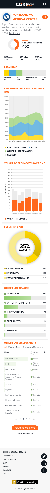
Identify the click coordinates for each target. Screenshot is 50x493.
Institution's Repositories (33, 346)
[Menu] (5, 4)
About (6, 466)
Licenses (7, 474)
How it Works (9, 459)
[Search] (44, 4)
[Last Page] (34, 419)
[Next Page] (30, 419)
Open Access (9, 455)
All (5, 346)
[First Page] (16, 419)
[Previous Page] (20, 419)
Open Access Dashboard (14, 452)
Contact (7, 470)
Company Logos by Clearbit (25, 488)
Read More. (14, 33)
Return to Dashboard (25, 428)
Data (5, 463)
